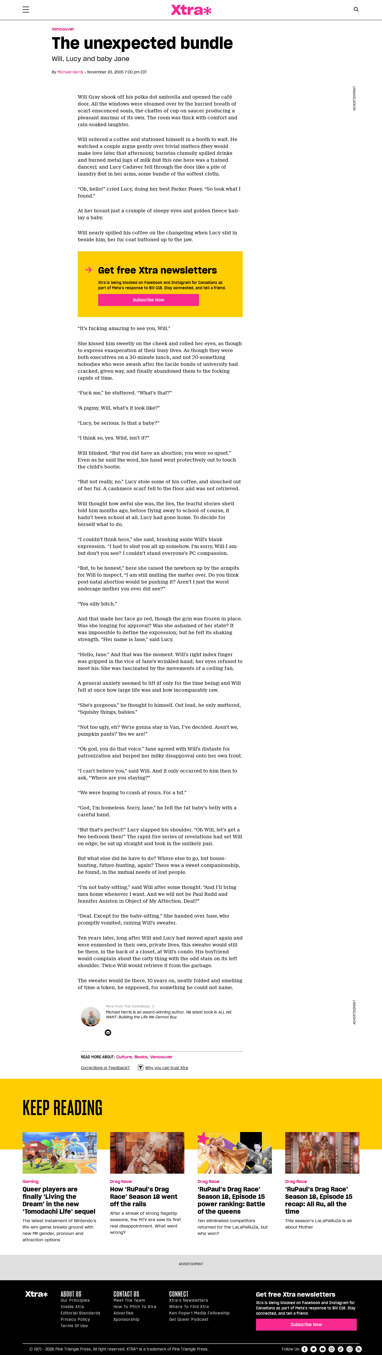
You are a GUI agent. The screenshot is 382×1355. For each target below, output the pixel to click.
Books (140, 1057)
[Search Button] (356, 9)
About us (71, 1294)
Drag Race (121, 1181)
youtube (322, 1349)
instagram (331, 1349)
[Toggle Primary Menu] (26, 11)
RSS (358, 1349)
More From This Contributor (128, 1006)
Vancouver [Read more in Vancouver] (63, 29)
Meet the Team (129, 1300)
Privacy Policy (75, 1319)
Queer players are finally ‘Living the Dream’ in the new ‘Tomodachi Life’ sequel (59, 1200)
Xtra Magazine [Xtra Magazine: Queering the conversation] (191, 10)
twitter (313, 1349)
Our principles (75, 1300)
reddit (349, 1349)
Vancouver (161, 1057)
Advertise (124, 1313)
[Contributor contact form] (108, 1032)
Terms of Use (74, 1325)
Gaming (30, 1181)
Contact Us (126, 1294)
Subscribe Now (148, 299)
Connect (179, 1294)
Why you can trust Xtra (163, 1067)
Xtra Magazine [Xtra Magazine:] (36, 1296)
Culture (124, 1057)
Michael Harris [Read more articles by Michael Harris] (70, 72)
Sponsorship (127, 1319)
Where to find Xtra (189, 1306)
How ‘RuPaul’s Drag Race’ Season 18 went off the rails (143, 1197)
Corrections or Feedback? (105, 1067)
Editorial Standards (81, 1313)
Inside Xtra (72, 1306)
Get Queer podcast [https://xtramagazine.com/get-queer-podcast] (189, 1319)
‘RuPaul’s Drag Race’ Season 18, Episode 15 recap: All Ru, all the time (319, 1200)
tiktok (340, 1349)
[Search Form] (356, 10)
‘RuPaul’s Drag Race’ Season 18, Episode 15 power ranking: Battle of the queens (231, 1200)
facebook (304, 1349)
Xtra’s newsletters (188, 1300)
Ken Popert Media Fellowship (199, 1313)
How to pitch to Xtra (135, 1306)
